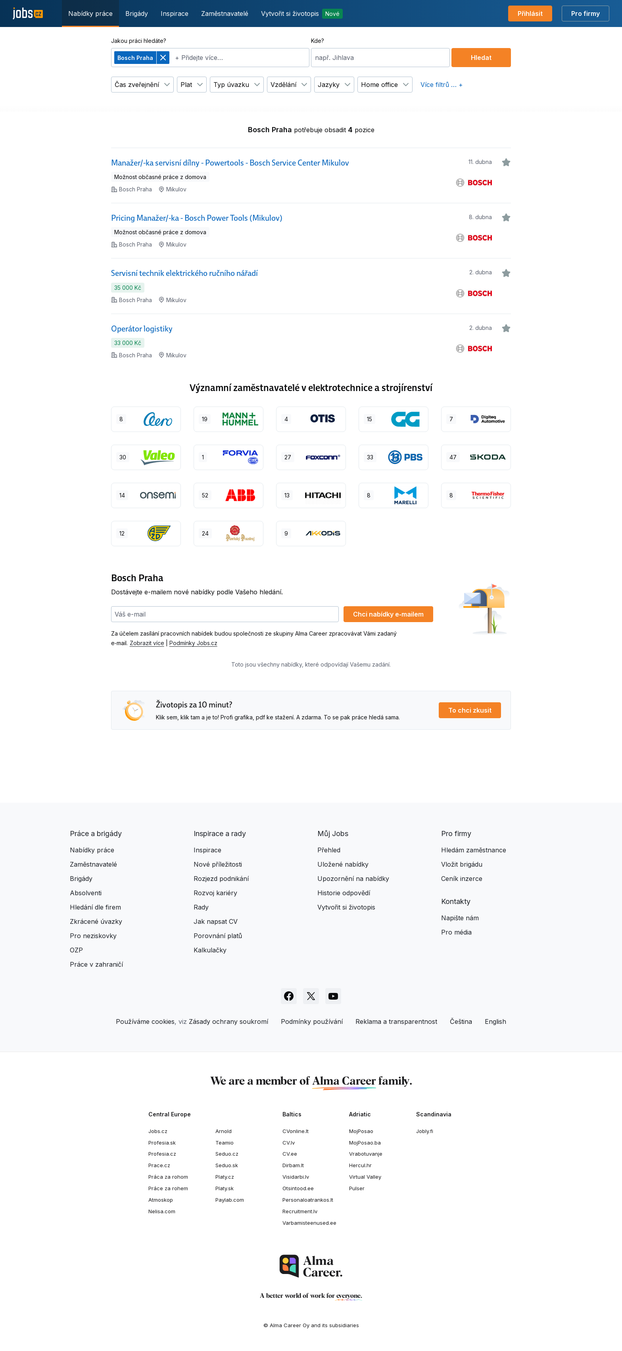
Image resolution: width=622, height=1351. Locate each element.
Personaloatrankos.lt (307, 1200)
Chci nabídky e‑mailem (388, 614)
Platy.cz (224, 1177)
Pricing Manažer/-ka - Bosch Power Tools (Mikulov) (196, 218)
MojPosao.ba (365, 1142)
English (495, 1021)
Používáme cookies (145, 1021)
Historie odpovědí (343, 893)
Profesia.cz (162, 1154)
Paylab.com (229, 1200)
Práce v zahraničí (96, 964)
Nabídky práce (90, 13)
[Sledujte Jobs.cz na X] (311, 996)
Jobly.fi (424, 1131)
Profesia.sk (162, 1142)
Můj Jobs (332, 833)
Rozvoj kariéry (215, 893)
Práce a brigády (96, 833)
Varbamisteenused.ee (309, 1223)
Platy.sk (224, 1188)
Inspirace (174, 13)
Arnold (223, 1131)
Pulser (357, 1188)
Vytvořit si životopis (302, 14)
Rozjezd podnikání (221, 879)
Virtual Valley (365, 1177)
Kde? (317, 40)
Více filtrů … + (441, 85)
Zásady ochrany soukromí (228, 1021)
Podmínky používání (312, 1021)
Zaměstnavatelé (224, 13)
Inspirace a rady (220, 833)
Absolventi (86, 893)
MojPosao (361, 1131)
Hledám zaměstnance (473, 850)
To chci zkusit (469, 710)
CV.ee (289, 1154)
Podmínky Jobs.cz (193, 643)
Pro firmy (585, 13)
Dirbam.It (293, 1165)
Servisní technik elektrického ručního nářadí (184, 273)
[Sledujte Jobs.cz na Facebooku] (289, 996)
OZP (76, 950)
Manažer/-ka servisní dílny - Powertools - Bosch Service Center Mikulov (230, 163)
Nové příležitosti (218, 864)
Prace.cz (159, 1165)
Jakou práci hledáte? (138, 40)
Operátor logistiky (142, 329)
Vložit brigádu (461, 864)
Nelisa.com (161, 1211)
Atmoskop (160, 1200)
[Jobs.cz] (28, 14)
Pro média (456, 932)
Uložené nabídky (343, 864)
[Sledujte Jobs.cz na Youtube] (333, 996)
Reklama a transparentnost (396, 1021)
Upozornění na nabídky (353, 879)
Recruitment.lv (299, 1211)
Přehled (328, 850)
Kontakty (455, 901)
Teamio (224, 1142)
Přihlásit (530, 13)
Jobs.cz (157, 1131)
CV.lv (288, 1142)
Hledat (481, 58)
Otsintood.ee (298, 1188)
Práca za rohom (168, 1177)
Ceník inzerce (461, 879)
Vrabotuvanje (365, 1154)
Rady (201, 907)
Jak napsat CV (216, 921)
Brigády (136, 13)
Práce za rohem (168, 1188)
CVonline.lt (295, 1131)
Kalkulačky (210, 950)
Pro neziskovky (93, 936)
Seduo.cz (226, 1154)
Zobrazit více (147, 643)
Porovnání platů (218, 936)
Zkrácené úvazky (96, 921)
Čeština (461, 1021)
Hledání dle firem (95, 907)
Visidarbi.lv (295, 1177)
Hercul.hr (360, 1165)
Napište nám (460, 918)
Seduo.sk (226, 1165)
